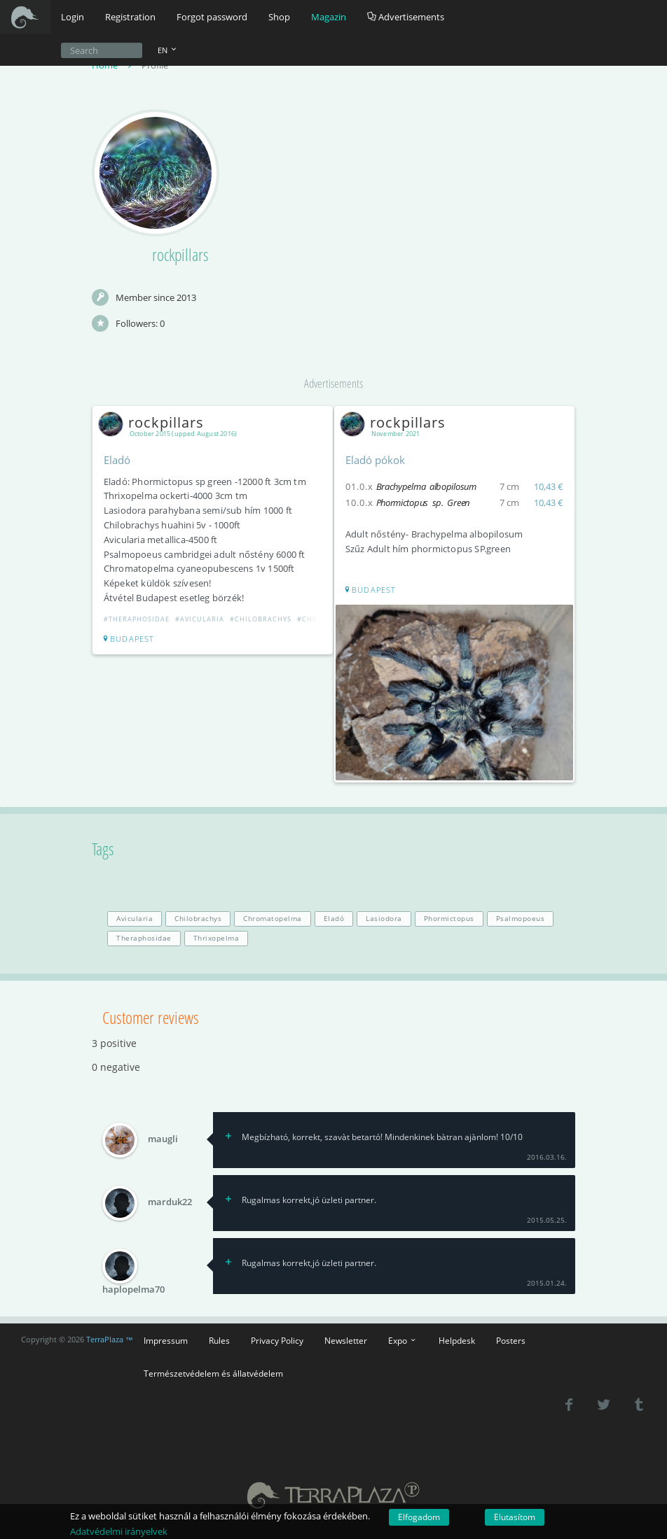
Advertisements (405, 16)
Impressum (166, 1338)
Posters (510, 1338)
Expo (403, 1338)
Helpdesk (457, 1338)
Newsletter (345, 1338)
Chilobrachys (197, 917)
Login (72, 16)
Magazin (328, 16)
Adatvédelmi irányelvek (118, 1531)
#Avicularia (200, 619)
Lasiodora (384, 917)
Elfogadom (419, 1517)
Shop (279, 16)
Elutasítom (514, 1517)
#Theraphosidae (137, 619)
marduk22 (170, 1201)
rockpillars (154, 423)
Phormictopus (449, 917)
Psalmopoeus (520, 917)
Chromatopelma (272, 917)
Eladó (334, 917)
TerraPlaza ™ (109, 1339)
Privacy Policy (277, 1338)
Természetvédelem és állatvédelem (213, 1371)
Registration (130, 16)
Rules (219, 1338)
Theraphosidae (144, 936)
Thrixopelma (216, 936)
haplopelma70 (133, 1287)
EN (168, 50)
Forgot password (212, 16)
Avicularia (134, 917)
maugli (163, 1138)
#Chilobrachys (261, 619)
